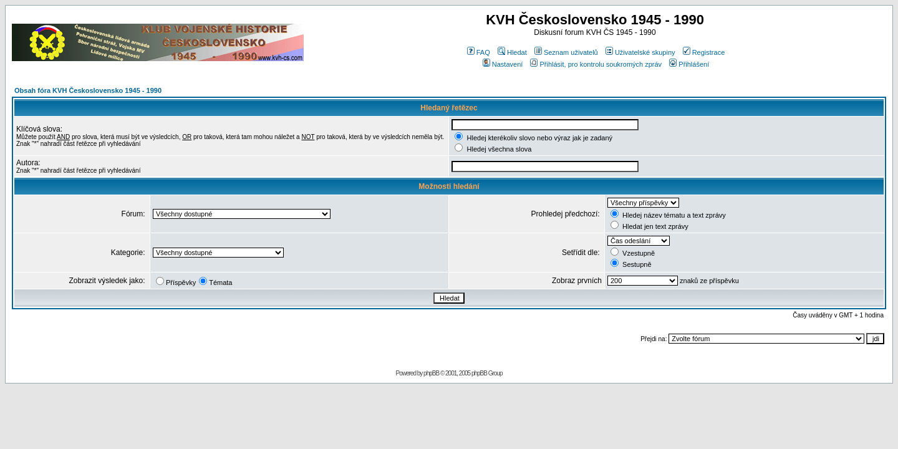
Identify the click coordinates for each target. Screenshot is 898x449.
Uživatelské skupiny (640, 52)
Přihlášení (689, 64)
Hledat (512, 52)
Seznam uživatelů (566, 52)
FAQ (478, 52)
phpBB (431, 373)
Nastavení (503, 64)
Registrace (704, 52)
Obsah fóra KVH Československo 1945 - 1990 (88, 90)
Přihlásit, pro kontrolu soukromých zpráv (596, 64)
